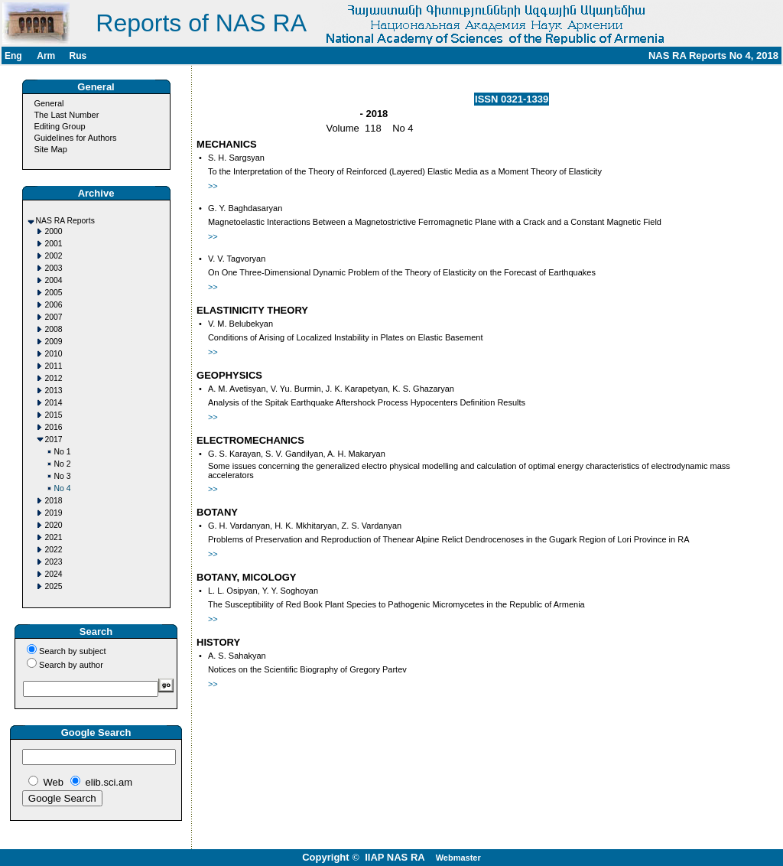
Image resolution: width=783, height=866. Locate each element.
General (48, 103)
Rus (77, 55)
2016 (54, 427)
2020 (54, 525)
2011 (54, 366)
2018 (54, 500)
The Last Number (66, 114)
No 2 (62, 464)
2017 (54, 439)
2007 (54, 317)
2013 (54, 390)
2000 (54, 231)
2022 (54, 549)
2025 (54, 586)
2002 (54, 256)
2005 (54, 292)
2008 (54, 329)
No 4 (62, 488)
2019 (54, 513)
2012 (54, 378)
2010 (54, 354)
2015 (54, 415)
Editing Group (59, 126)
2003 (54, 268)
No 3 (62, 476)
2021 (54, 537)
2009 (54, 341)
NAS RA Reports (65, 220)
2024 (54, 574)
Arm (46, 55)
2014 (54, 403)
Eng (13, 55)
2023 (54, 562)
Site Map (50, 149)
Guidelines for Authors (75, 137)
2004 (54, 280)
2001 (54, 243)
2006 (54, 305)
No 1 (62, 452)
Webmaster (458, 857)
